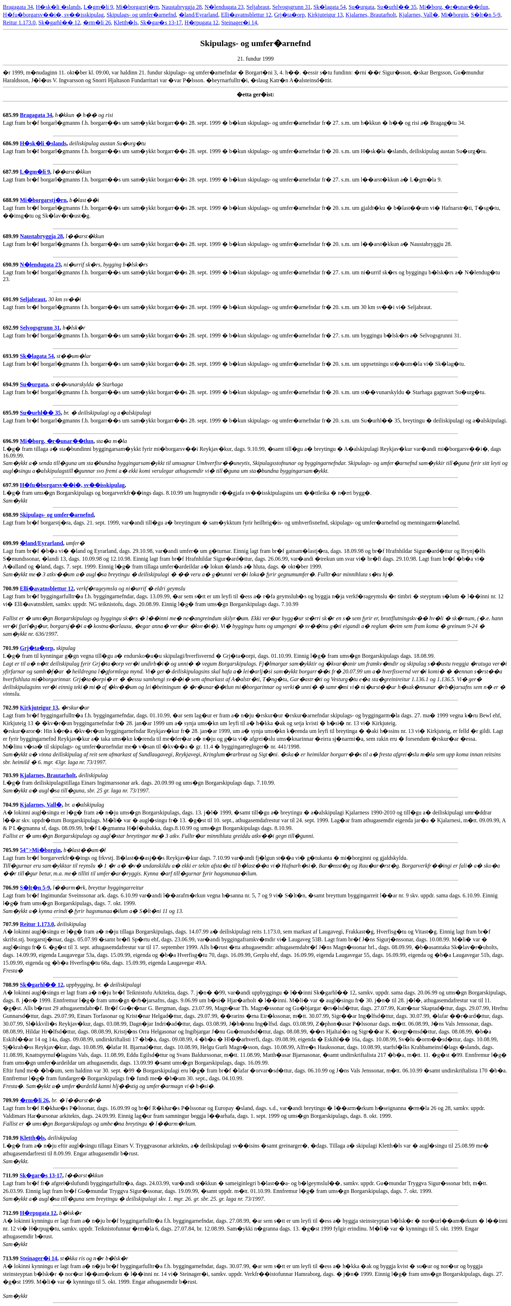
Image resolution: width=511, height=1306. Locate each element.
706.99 (11, 888)
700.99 (11, 588)
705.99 (11, 850)
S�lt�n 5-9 (485, 15)
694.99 (11, 384)
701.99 (11, 648)
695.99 (11, 413)
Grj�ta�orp (289, 15)
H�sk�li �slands (58, 7)
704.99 (11, 805)
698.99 (11, 515)
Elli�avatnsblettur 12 (246, 15)
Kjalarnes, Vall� (418, 15)
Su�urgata (361, 7)
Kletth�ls (125, 22)
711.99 (11, 1175)
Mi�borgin (454, 15)
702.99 (11, 708)
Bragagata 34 (18, 7)
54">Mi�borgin (40, 850)
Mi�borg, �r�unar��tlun (453, 7)
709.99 (11, 1100)
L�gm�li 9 (98, 7)
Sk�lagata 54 (329, 7)
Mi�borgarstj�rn (137, 7)
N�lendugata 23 (224, 7)
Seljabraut (257, 7)
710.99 (11, 1138)
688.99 (11, 200)
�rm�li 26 (97, 22)
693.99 (11, 356)
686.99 (11, 143)
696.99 (11, 441)
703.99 (11, 775)
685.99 (11, 115)
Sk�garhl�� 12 (59, 22)
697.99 (11, 485)
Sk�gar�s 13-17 (161, 22)
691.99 (11, 299)
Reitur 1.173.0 (19, 22)
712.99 (11, 1213)
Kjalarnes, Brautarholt (371, 15)
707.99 (11, 924)
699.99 (11, 543)
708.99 (11, 985)
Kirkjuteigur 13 (325, 15)
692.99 (11, 328)
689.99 (11, 236)
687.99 (11, 172)
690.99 (11, 265)
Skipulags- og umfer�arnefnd (141, 15)
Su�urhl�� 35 (397, 7)
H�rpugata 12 (202, 22)
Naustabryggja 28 (181, 7)
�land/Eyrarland (198, 15)
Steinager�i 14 (239, 22)
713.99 (11, 1258)
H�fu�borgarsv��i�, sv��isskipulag (53, 15)
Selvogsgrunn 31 (291, 7)
